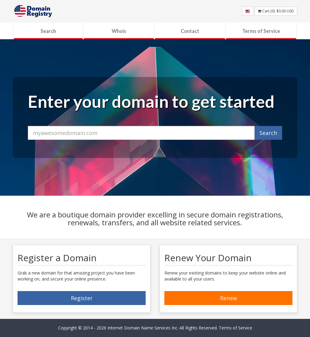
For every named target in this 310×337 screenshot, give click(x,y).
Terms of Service (261, 31)
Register (82, 298)
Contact (190, 31)
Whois (119, 31)
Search (48, 31)
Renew (228, 298)
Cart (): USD (276, 11)
